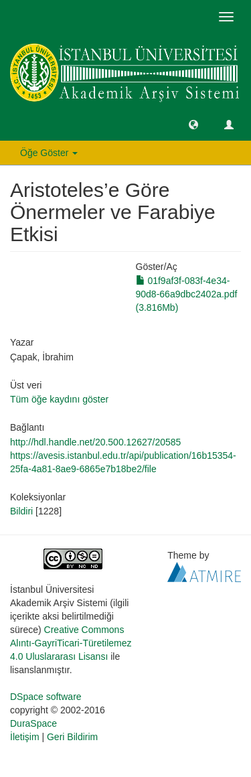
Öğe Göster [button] (49, 152)
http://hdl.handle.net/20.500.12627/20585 (95, 442)
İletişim (24, 736)
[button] (193, 124)
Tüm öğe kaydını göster (59, 399)
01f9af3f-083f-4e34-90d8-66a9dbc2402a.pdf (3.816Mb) (187, 294)
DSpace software (46, 696)
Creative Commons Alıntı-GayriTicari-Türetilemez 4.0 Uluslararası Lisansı (71, 643)
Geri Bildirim (72, 736)
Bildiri (21, 511)
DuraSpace (33, 723)
